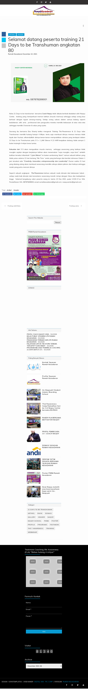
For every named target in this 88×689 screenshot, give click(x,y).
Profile (31, 525)
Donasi (48, 514)
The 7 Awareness (35, 529)
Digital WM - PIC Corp (43, 682)
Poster (55, 521)
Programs (42, 525)
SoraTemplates (15, 682)
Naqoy (51, 517)
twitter (17, 194)
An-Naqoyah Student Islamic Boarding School (51, 392)
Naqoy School (34, 521)
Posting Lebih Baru (14, 206)
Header (21, 35)
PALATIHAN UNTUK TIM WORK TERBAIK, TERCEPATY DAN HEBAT (42, 345)
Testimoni (54, 525)
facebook (7, 194)
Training (50, 529)
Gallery (31, 517)
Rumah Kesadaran (16, 54)
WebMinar (32, 533)
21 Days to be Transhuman (40, 510)
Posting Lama (74, 206)
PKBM (46, 521)
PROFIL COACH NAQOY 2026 (38, 335)
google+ (27, 194)
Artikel (12, 35)
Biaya (40, 514)
